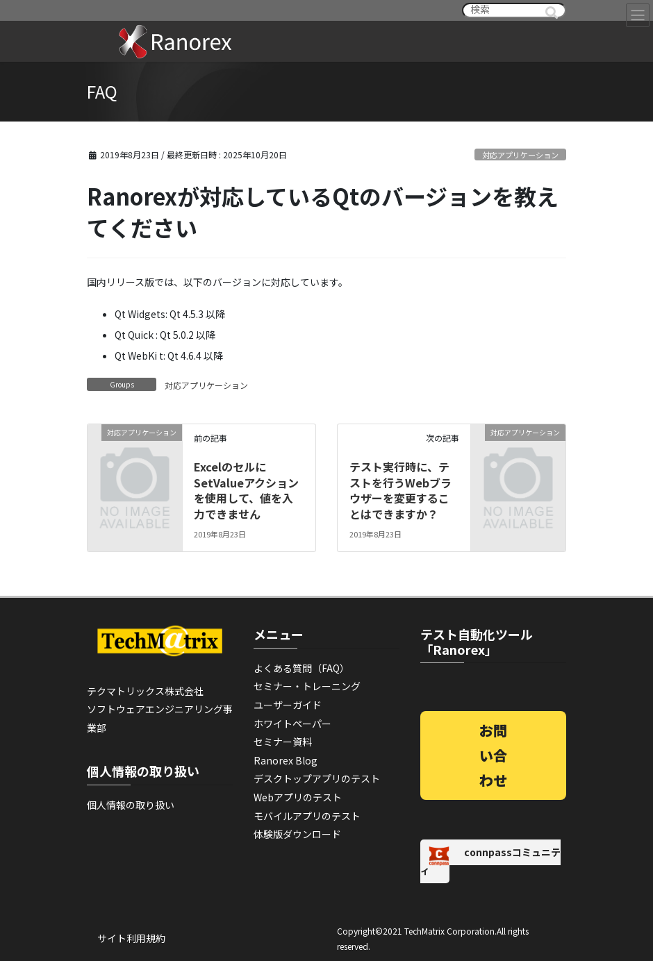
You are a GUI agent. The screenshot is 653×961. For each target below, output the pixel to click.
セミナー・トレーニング (307, 686)
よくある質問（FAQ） (301, 668)
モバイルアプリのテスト (307, 816)
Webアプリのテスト (298, 797)
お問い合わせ (493, 755)
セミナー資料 (283, 742)
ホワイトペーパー (292, 723)
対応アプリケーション (520, 154)
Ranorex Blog (285, 760)
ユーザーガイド (288, 705)
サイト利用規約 (131, 938)
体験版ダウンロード (297, 834)
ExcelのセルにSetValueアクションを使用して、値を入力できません (246, 489)
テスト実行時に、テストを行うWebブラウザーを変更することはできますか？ (400, 489)
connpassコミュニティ (490, 861)
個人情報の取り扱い (130, 805)
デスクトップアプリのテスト (317, 778)
